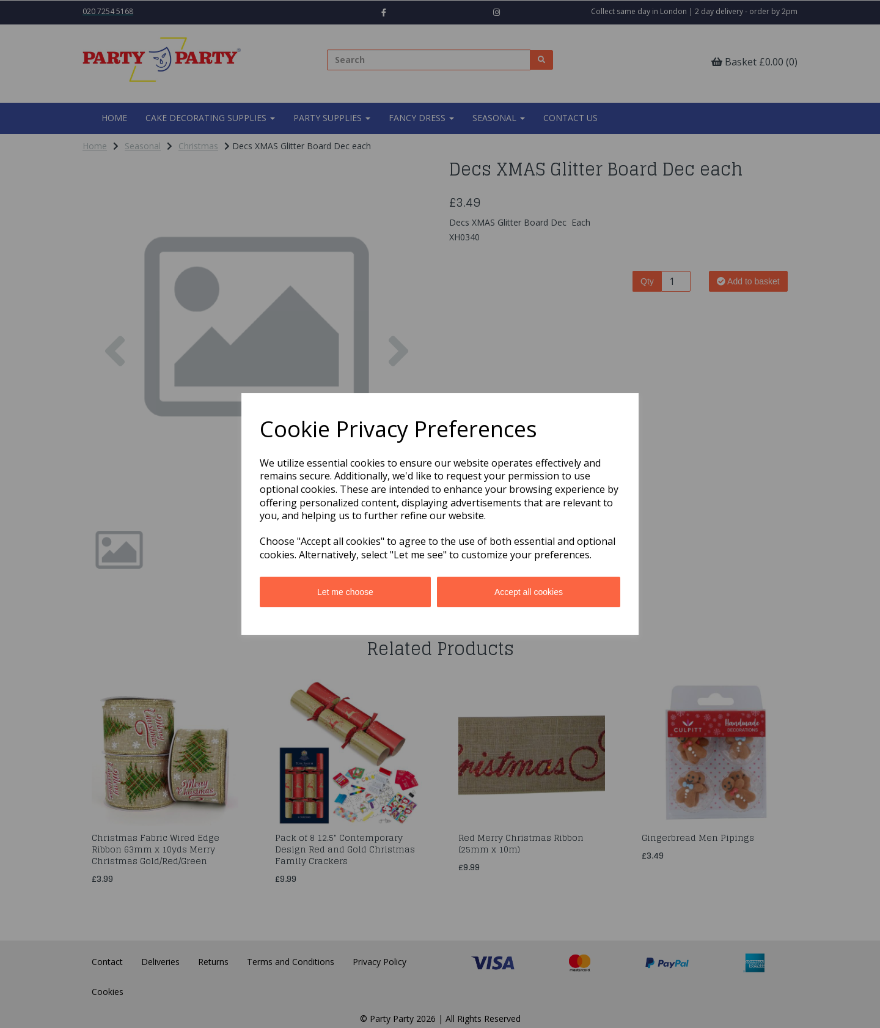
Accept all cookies (528, 592)
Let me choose (345, 592)
